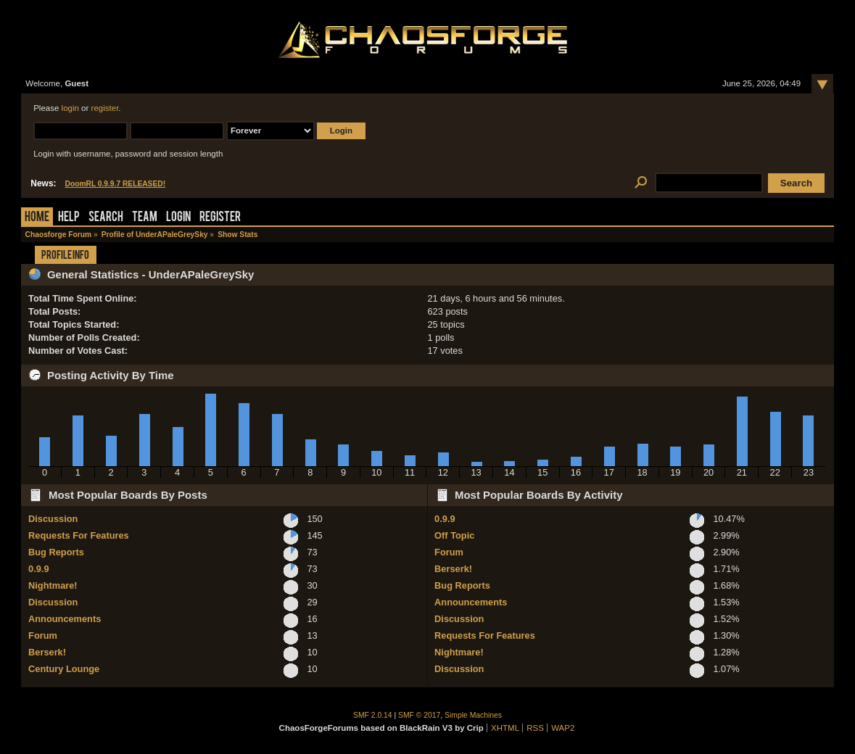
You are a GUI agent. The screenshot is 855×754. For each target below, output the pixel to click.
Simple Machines (473, 715)
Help (69, 217)
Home (37, 217)
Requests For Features (78, 535)
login (70, 108)
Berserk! (47, 652)
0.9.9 (38, 568)
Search (105, 217)
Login (178, 217)
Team (144, 217)
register (105, 108)
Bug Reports (56, 552)
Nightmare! (53, 585)
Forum (42, 635)
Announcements (64, 618)
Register (220, 217)
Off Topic (454, 535)
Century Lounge (63, 668)
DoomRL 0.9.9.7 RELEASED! (115, 184)
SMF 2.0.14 (372, 715)
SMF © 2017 (419, 715)
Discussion (53, 518)
